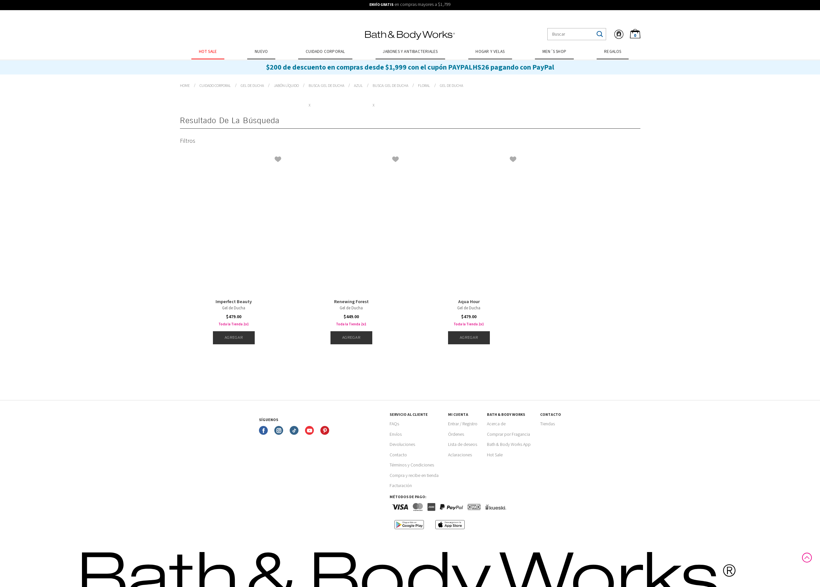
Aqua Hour (469, 302)
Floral (424, 86)
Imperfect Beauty (234, 302)
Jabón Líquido (286, 86)
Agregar (234, 337)
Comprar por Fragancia (508, 434)
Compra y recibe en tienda (414, 475)
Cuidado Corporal (325, 52)
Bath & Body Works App (509, 444)
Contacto (398, 455)
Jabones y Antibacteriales (410, 52)
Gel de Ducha (252, 86)
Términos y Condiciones (412, 465)
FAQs (394, 424)
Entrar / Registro (462, 424)
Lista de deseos (462, 444)
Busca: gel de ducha (326, 86)
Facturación (401, 485)
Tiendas (547, 424)
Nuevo (261, 52)
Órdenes (456, 434)
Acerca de (496, 424)
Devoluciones (402, 444)
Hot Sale (208, 52)
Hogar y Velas (490, 52)
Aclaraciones (460, 455)
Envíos (396, 434)
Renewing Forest (351, 302)
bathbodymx (185, 86)
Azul (358, 86)
